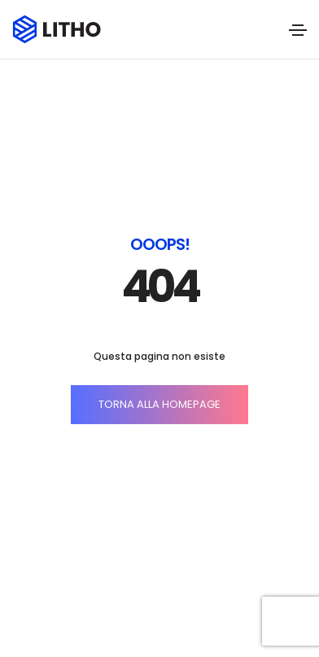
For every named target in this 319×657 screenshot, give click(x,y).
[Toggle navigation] (298, 30)
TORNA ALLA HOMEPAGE (159, 404)
